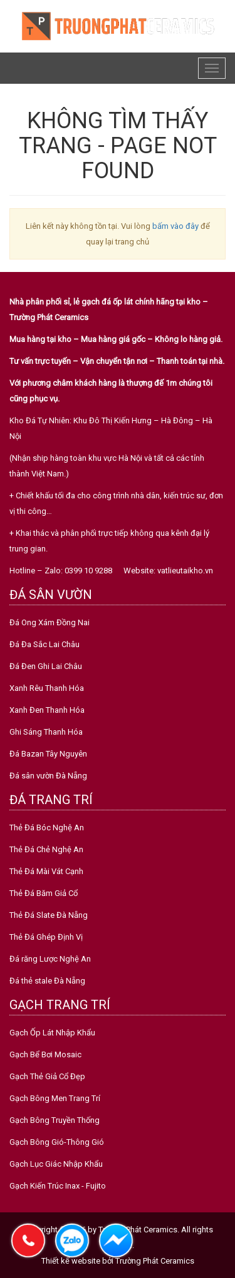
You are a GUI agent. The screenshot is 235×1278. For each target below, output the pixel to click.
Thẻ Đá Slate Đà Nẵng (48, 915)
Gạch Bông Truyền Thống (54, 1120)
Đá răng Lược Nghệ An (50, 959)
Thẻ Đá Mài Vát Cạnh (46, 871)
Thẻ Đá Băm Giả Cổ (43, 893)
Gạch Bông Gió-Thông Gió (56, 1142)
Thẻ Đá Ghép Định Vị (46, 937)
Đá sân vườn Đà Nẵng (48, 775)
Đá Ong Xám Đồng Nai (49, 622)
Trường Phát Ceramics (154, 1260)
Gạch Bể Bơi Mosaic (45, 1054)
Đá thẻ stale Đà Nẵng (47, 980)
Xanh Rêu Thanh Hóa (46, 688)
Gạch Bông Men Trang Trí (54, 1098)
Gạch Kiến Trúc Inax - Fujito (57, 1185)
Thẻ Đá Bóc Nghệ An (46, 827)
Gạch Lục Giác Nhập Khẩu (56, 1164)
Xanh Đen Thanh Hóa (47, 710)
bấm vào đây (175, 226)
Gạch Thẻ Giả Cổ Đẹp (47, 1076)
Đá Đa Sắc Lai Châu (44, 644)
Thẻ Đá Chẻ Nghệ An (46, 849)
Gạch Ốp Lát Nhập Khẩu (52, 1032)
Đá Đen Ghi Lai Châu (45, 666)
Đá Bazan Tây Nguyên (48, 753)
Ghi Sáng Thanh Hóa (46, 732)
